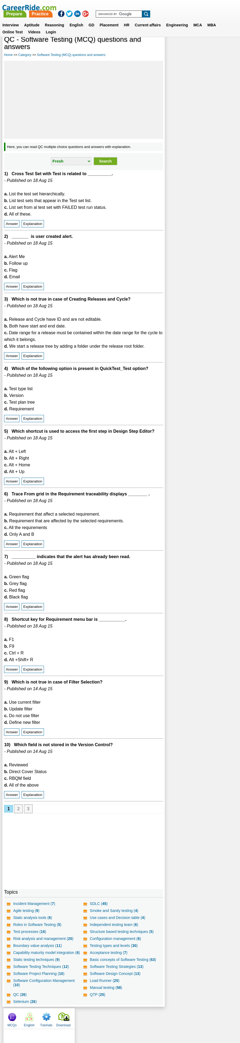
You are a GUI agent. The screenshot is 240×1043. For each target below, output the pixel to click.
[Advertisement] (83, 100)
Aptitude (32, 18)
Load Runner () (104, 980)
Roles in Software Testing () (37, 924)
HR (126, 18)
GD (91, 18)
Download (225, 48)
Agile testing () (26, 910)
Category (25, 55)
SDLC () (98, 903)
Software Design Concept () (115, 973)
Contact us (93, 1017)
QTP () (97, 994)
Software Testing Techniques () (41, 966)
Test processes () (29, 931)
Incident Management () (34, 903)
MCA (197, 18)
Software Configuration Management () (44, 982)
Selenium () (25, 1001)
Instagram (179, 1017)
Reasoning (54, 18)
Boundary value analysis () (37, 945)
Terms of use (117, 1017)
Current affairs (148, 18)
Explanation (32, 224)
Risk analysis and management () (43, 938)
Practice (127, 7)
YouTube (158, 1017)
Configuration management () (115, 938)
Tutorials (208, 48)
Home (8, 55)
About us (71, 1017)
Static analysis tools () (32, 917)
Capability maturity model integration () (46, 952)
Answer (12, 224)
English (76, 18)
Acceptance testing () (108, 952)
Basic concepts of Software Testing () (123, 959)
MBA (211, 18)
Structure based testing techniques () (121, 931)
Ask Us (140, 1017)
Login (51, 25)
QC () (20, 994)
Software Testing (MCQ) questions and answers (71, 55)
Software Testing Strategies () (116, 966)
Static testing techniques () (36, 959)
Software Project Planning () (38, 973)
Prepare (102, 7)
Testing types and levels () (113, 945)
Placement (109, 18)
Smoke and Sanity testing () (114, 910)
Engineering (177, 18)
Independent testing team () (114, 924)
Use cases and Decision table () (117, 917)
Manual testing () (106, 987)
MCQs (173, 48)
